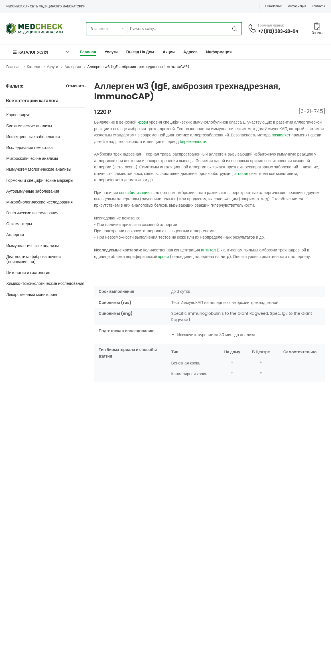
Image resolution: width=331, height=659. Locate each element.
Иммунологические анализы (32, 246)
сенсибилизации (134, 193)
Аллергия (72, 66)
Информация (297, 6)
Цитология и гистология (28, 272)
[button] (40, 52)
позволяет (281, 135)
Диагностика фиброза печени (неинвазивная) (33, 259)
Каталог (33, 66)
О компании (273, 6)
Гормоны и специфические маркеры (39, 180)
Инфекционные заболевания (33, 137)
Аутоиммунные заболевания (32, 191)
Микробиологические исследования (39, 202)
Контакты (318, 6)
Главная (88, 52)
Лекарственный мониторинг (32, 294)
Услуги (111, 52)
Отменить (76, 86)
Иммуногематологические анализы (38, 169)
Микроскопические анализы (32, 158)
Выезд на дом (140, 52)
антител (208, 250)
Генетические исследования (32, 213)
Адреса (190, 52)
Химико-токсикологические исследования (45, 283)
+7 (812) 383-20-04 (278, 31)
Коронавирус (18, 115)
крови (142, 122)
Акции (168, 52)
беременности (193, 141)
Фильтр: (14, 86)
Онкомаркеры (19, 224)
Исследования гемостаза (29, 147)
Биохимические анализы (29, 126)
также (243, 173)
